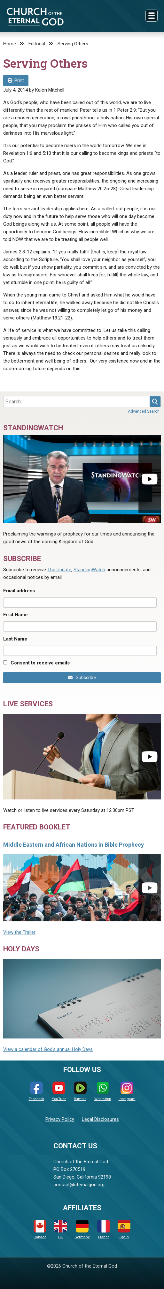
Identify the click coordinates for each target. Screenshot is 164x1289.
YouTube (59, 1091)
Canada (40, 1229)
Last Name (15, 639)
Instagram (127, 1091)
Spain (124, 1229)
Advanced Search (144, 411)
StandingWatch (89, 570)
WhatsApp (102, 1091)
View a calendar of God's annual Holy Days (48, 1049)
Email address (19, 591)
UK (60, 1229)
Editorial (36, 44)
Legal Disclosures (100, 1119)
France (103, 1229)
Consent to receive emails (40, 663)
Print (16, 80)
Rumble (80, 1091)
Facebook (36, 1091)
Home (9, 44)
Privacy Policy (59, 1119)
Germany (82, 1229)
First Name (15, 615)
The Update (59, 570)
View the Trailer (19, 932)
